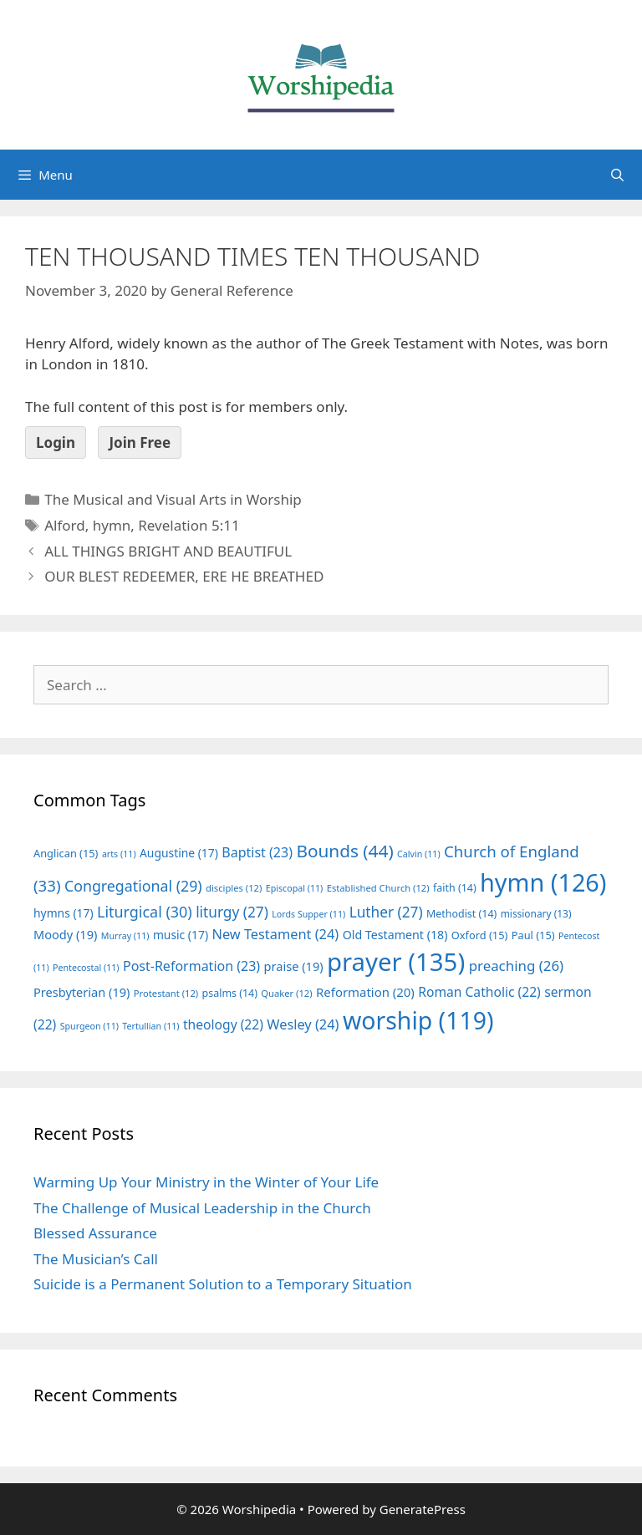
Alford (64, 525)
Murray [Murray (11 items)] (125, 936)
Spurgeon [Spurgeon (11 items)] (89, 1026)
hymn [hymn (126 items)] (543, 882)
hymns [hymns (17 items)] (63, 913)
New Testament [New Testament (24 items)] (275, 934)
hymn (112, 525)
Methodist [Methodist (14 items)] (461, 914)
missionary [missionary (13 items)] (536, 913)
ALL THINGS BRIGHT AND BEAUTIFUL (168, 551)
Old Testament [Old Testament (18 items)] (395, 935)
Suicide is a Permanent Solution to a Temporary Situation (222, 1284)
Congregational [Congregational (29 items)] (133, 886)
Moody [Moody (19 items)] (65, 934)
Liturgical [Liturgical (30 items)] (144, 912)
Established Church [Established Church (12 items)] (378, 888)
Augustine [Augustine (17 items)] (179, 853)
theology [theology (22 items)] (223, 1024)
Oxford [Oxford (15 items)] (479, 935)
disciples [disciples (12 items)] (234, 888)
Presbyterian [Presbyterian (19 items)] (81, 992)
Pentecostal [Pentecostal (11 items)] (86, 967)
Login (55, 442)
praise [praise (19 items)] (294, 966)
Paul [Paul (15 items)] (533, 935)
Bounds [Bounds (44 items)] (344, 850)
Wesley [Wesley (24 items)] (303, 1024)
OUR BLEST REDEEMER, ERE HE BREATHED (184, 576)
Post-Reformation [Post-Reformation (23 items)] (191, 966)
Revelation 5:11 (188, 525)
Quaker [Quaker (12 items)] (286, 993)
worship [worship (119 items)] (418, 1020)
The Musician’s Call (95, 1258)
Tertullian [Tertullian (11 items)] (150, 1026)
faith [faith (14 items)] (454, 888)
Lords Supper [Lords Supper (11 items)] (308, 914)
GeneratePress (423, 1509)
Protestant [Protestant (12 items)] (166, 993)
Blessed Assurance (95, 1233)
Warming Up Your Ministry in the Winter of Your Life (206, 1182)
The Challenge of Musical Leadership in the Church (202, 1207)
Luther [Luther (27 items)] (386, 912)
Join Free (140, 442)
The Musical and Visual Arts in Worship (173, 499)
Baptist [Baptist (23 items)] (257, 852)
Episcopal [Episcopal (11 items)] (295, 888)
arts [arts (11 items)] (119, 854)
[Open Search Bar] (617, 175)
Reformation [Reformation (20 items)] (365, 992)
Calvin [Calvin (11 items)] (419, 854)
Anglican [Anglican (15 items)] (65, 853)
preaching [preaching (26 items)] (516, 965)
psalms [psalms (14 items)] (229, 993)
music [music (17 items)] (180, 935)
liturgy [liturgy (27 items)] (232, 912)
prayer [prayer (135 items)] (396, 961)
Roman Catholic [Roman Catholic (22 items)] (479, 992)
